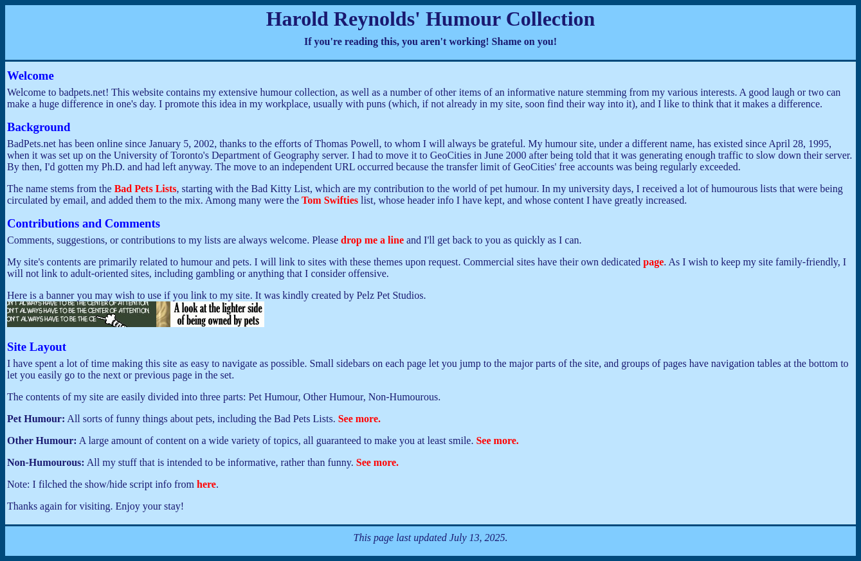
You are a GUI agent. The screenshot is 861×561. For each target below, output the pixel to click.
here (206, 484)
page (653, 261)
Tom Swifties (330, 200)
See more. (359, 418)
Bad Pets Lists (145, 188)
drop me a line (372, 240)
